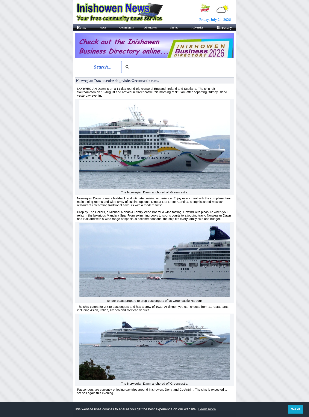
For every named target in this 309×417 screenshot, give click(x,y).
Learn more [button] (207, 409)
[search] (166, 67)
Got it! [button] (295, 409)
